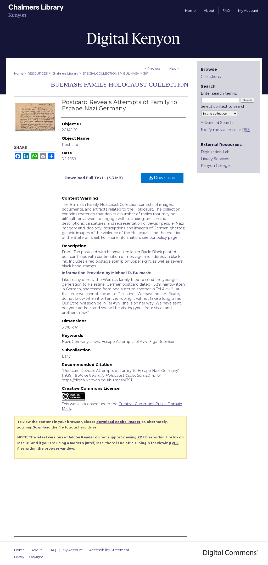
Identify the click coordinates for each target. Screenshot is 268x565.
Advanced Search (217, 122)
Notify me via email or (225, 129)
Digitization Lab (215, 152)
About (36, 550)
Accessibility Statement (109, 550)
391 (145, 73)
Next (172, 68)
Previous (153, 68)
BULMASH (131, 73)
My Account (73, 550)
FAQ (52, 550)
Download (162, 177)
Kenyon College (215, 165)
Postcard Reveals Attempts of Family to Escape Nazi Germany (119, 105)
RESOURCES (37, 73)
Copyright (36, 557)
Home (18, 73)
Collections (211, 76)
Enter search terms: (219, 93)
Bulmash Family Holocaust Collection (119, 84)
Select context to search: (223, 106)
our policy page (163, 237)
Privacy (19, 557)
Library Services (215, 158)
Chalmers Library (65, 73)
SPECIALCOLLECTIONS (100, 73)
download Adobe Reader (118, 422)
